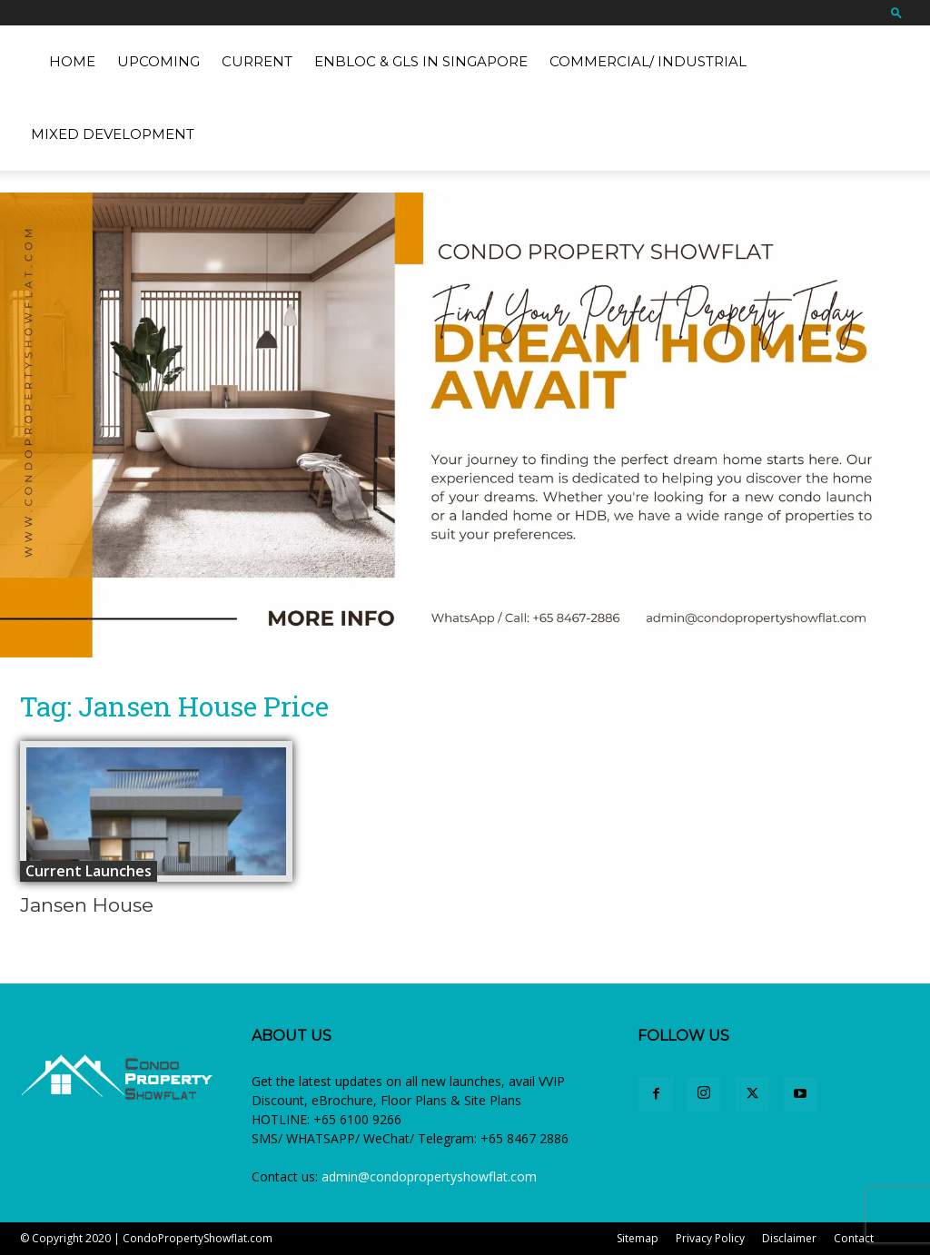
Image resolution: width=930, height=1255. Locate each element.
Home (72, 61)
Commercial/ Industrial (648, 61)
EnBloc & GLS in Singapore (421, 61)
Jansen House (86, 905)
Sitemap (637, 1238)
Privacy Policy (710, 1238)
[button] (896, 12)
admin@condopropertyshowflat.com (429, 1176)
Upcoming (158, 61)
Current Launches (88, 871)
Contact (854, 1238)
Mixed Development (112, 134)
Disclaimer (789, 1238)
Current (257, 61)
